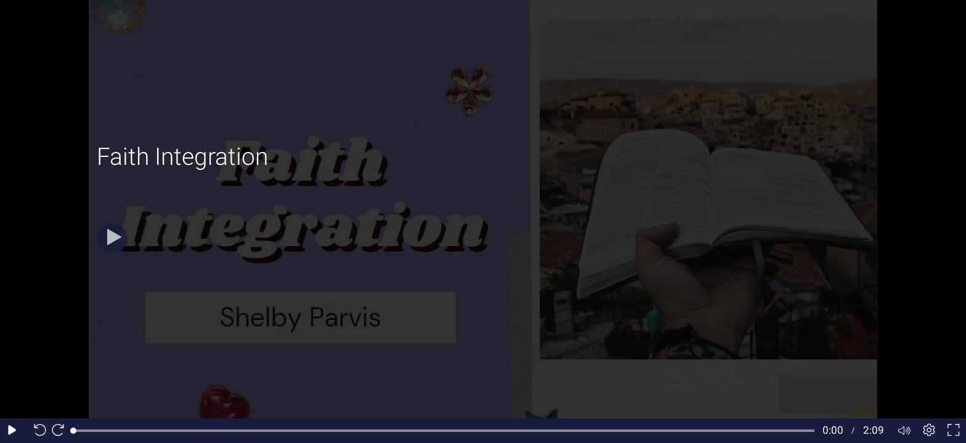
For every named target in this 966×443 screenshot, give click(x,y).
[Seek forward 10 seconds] (61, 430)
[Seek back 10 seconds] (37, 430)
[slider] (443, 430)
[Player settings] (929, 430)
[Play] (112, 238)
